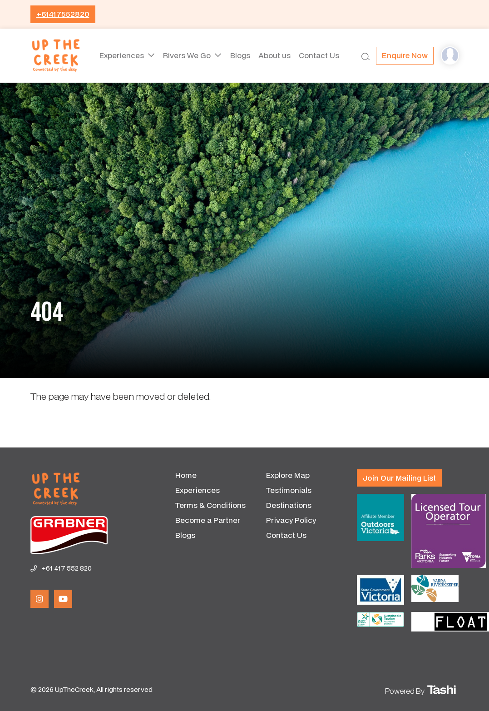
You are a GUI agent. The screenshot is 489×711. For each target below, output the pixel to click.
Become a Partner (207, 520)
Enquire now (405, 55)
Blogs (239, 55)
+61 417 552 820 (67, 568)
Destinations (288, 505)
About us (275, 55)
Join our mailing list (399, 477)
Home (186, 475)
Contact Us (321, 55)
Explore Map (288, 475)
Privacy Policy (291, 520)
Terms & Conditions (210, 505)
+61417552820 (62, 14)
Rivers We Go (187, 55)
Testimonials (288, 490)
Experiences (121, 55)
